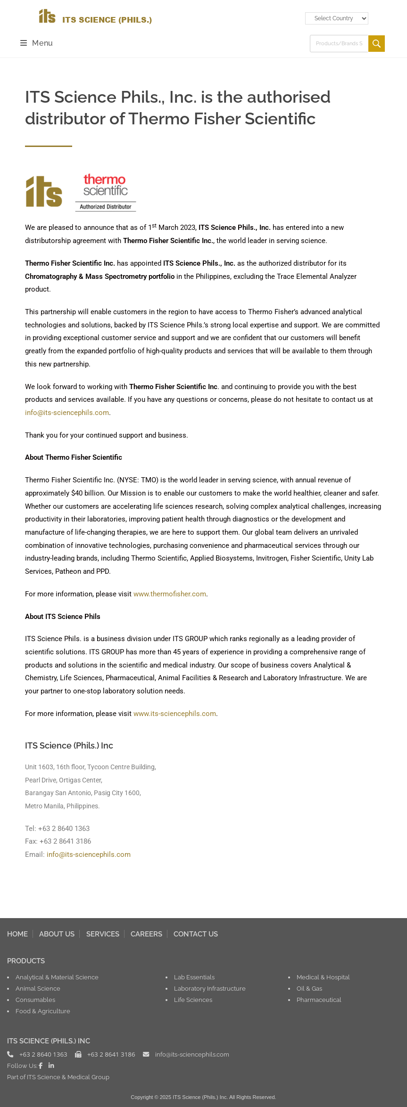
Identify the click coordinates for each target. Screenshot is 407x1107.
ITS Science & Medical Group (68, 1077)
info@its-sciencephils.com (67, 412)
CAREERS (146, 934)
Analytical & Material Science (57, 977)
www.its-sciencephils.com (174, 713)
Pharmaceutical (319, 999)
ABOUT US (57, 934)
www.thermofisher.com (169, 594)
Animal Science (38, 988)
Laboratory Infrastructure (210, 988)
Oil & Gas (309, 988)
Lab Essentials (194, 977)
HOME (17, 934)
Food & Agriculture (43, 1011)
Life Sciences (193, 999)
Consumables (35, 999)
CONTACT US (196, 934)
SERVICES (102, 934)
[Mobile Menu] (36, 43)
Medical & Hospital (323, 977)
